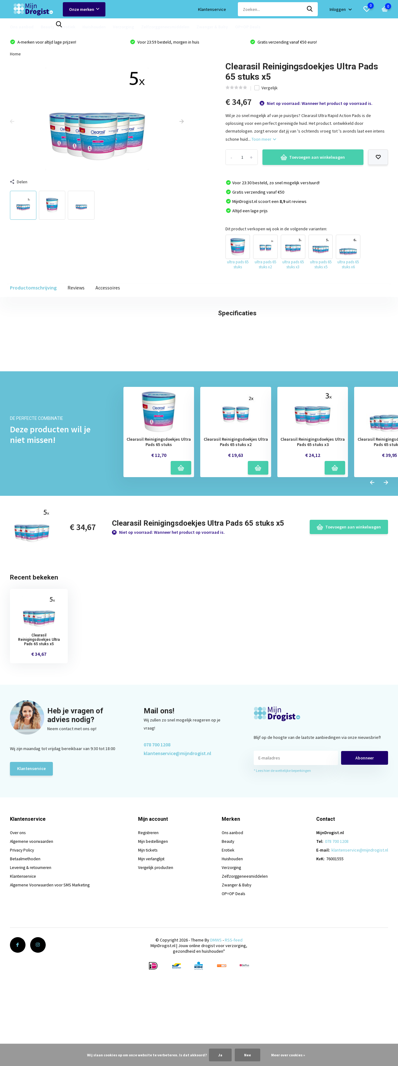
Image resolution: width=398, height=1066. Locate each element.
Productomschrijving (33, 289)
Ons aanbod (22, 27)
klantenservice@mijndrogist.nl (177, 854)
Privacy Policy (23, 951)
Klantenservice (212, 9)
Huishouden (94, 27)
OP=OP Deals (248, 27)
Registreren (150, 934)
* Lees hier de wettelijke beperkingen (282, 871)
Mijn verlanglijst (153, 960)
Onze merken (84, 9)
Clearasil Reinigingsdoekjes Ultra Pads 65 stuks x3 (312, 543)
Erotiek (68, 27)
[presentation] (12, 122)
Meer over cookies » (288, 1055)
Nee (247, 1055)
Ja (220, 1055)
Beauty (47, 27)
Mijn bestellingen (155, 943)
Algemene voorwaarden (32, 943)
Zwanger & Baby (212, 27)
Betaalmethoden (25, 960)
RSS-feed (234, 1041)
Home (15, 55)
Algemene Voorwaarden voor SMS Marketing (51, 986)
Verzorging (123, 27)
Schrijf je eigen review (356, 419)
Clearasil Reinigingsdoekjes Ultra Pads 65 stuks (159, 543)
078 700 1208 (157, 845)
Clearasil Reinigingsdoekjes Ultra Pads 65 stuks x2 (236, 543)
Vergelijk (266, 89)
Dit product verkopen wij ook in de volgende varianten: (276, 229)
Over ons (18, 934)
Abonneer (364, 859)
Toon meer (264, 140)
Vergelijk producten (157, 969)
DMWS (216, 1041)
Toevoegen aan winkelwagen (313, 158)
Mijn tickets (149, 951)
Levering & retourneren (31, 969)
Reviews (76, 289)
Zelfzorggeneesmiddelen (165, 27)
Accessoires (107, 289)
